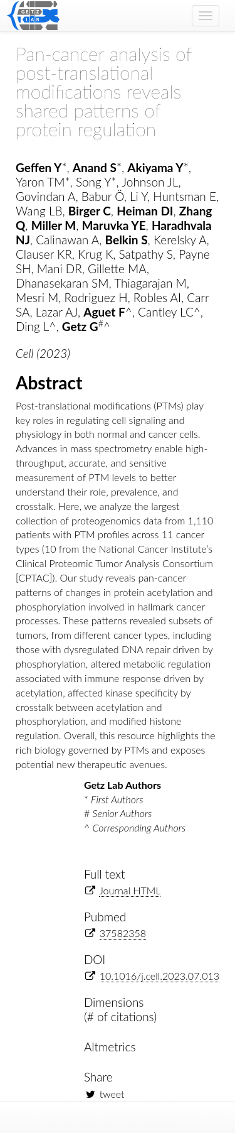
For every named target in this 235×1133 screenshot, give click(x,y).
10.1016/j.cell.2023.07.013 (159, 976)
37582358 (123, 933)
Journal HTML (129, 890)
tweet (112, 1094)
